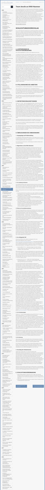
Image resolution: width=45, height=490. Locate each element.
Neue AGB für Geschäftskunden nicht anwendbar (7, 19)
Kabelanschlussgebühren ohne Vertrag (7, 472)
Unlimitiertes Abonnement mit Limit (7, 213)
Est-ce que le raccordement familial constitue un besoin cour (7, 389)
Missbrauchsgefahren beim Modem (6, 409)
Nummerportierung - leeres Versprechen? (6, 129)
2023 (21, 2)
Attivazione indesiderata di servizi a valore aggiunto (7, 305)
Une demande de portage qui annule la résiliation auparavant (7, 39)
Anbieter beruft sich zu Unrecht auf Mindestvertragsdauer (7, 77)
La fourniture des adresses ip (6, 427)
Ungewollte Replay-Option (6, 92)
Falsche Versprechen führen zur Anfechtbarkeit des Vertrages (7, 416)
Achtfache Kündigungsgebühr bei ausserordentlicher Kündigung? (7, 331)
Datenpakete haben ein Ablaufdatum (5, 121)
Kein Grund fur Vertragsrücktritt (7, 463)
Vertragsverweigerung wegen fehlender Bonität (6, 68)
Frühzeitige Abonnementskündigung (6, 12)
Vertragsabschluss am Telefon (7, 442)
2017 (2, 311)
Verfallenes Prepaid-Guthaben (7, 482)
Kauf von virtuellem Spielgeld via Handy (7, 465)
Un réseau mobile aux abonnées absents (7, 382)
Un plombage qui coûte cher (6, 447)
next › (43, 2)
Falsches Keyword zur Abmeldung (5, 343)
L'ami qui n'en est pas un (6, 429)
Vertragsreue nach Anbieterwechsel (5, 411)
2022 (2, 154)
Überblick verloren (5, 211)
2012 (2, 455)
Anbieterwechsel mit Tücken (6, 439)
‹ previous (40, 2)
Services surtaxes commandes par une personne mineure (7, 431)
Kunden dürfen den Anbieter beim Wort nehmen (6, 413)
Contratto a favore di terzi (6, 301)
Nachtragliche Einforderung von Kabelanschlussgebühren (7, 258)
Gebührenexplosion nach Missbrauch (6, 444)
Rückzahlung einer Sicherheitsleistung (5, 66)
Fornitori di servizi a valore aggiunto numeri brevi (6, 363)
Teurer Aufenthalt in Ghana (6, 207)
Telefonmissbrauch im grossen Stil (7, 478)
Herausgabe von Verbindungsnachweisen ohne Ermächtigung (7, 167)
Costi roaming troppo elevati (6, 303)
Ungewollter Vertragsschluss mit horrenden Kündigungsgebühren (7, 218)
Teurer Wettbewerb (5, 204)
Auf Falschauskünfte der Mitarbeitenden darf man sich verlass (6, 236)
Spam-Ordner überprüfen (6, 119)
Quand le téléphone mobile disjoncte (6, 449)
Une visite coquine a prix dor (6, 291)
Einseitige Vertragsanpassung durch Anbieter (7, 393)
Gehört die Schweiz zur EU (6, 234)
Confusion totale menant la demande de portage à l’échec (7, 165)
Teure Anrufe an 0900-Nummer (7, 131)
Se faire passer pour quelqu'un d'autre (7, 357)
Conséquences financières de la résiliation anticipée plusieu (7, 424)
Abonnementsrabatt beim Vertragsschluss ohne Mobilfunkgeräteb (6, 373)
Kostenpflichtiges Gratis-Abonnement (6, 84)
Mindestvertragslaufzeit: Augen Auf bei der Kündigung (7, 96)
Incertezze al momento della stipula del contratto (6, 36)
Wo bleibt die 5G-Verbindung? (6, 222)
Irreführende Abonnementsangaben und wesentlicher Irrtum (6, 189)
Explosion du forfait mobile (6, 426)
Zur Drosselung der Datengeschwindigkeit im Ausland (6, 157)
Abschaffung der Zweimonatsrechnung (5, 94)
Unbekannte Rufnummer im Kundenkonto (6, 192)
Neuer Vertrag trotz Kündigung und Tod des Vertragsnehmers (7, 398)
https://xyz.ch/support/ (23, 310)
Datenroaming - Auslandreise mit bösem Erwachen (7, 146)
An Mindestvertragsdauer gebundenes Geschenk (6, 23)
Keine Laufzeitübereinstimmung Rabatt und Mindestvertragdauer (7, 44)
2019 (2, 248)
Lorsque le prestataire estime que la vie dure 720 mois (6, 125)
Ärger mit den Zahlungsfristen (7, 459)
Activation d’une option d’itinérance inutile (5, 297)
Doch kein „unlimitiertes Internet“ (7, 159)
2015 (2, 364)
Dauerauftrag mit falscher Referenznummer (6, 185)
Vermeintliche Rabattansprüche (7, 474)
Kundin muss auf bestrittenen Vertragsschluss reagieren (6, 88)
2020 (2, 226)
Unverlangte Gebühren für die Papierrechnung (6, 288)
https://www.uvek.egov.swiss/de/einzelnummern (24, 241)
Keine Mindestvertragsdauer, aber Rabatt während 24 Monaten (6, 102)
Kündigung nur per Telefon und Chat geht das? (7, 274)
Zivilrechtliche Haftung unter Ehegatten (6, 481)
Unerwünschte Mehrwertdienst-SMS (7, 177)
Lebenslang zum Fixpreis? (6, 116)
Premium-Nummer (23, 24)
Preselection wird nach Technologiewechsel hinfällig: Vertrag (6, 279)
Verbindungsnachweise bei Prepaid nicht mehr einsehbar (6, 370)
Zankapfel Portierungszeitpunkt (7, 350)
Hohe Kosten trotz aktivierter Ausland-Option (6, 276)
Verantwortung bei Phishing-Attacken (6, 105)
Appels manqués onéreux (6, 295)
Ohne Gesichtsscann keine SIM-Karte (7, 228)
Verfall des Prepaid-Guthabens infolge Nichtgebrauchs (7, 194)
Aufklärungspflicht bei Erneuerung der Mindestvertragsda (5, 282)
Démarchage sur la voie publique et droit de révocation (7, 265)
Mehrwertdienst (18, 24)
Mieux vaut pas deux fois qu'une (7, 171)
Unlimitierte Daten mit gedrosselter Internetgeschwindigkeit (6, 136)
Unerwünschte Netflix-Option (6, 86)
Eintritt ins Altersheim (5, 215)
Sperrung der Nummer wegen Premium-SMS (7, 224)
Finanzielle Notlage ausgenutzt (7, 232)
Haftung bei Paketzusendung (6, 61)
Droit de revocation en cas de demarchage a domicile (6, 359)
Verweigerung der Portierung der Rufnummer (7, 251)
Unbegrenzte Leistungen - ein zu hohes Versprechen (7, 418)
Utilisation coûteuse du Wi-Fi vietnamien (6, 316)
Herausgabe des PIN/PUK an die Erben (7, 82)
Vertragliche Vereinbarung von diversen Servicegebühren (7, 14)
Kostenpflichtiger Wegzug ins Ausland (6, 338)
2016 (2, 319)
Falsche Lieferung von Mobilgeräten (5, 16)
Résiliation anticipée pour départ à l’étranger (7, 384)
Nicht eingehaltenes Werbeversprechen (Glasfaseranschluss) (5, 325)
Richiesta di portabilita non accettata (6, 310)
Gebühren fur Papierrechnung (6, 437)
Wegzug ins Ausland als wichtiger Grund (6, 32)
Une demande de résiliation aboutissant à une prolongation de (7, 246)
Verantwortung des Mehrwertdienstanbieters (6, 201)
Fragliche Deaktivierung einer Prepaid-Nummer (6, 28)
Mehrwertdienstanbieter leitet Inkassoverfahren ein (6, 284)
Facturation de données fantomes (6, 244)
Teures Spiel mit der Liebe (6, 256)
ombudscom (17, 2)
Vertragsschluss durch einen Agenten (6, 376)
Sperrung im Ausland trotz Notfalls (6, 199)
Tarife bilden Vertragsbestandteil (7, 290)
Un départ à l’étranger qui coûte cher (7, 300)
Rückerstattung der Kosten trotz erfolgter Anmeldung (7, 328)
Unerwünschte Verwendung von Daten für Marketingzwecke (7, 133)
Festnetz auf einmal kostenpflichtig (5, 153)
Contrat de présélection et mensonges (6, 454)
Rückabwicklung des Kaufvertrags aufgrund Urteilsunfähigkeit (5, 55)
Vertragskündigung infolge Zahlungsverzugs (6, 34)
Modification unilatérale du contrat (6, 127)
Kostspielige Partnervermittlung (7, 175)
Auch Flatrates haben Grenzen (7, 468)
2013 (2, 436)
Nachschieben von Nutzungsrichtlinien (5, 241)
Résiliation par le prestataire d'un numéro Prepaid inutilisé (7, 26)
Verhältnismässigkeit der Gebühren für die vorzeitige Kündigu (6, 348)
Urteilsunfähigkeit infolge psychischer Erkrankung (6, 196)
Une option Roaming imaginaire (7, 52)
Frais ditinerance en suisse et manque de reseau (6, 354)
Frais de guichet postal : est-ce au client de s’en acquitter (7, 294)
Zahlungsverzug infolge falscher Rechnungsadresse (7, 90)
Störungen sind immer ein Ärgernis (6, 221)
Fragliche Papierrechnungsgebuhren (6, 367)
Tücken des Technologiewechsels (5, 141)
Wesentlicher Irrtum (5, 216)
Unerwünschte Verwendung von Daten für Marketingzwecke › (38, 386)
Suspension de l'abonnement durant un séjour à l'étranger (6, 452)
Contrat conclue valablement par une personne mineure (7, 422)
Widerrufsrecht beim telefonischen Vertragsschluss (7, 49)
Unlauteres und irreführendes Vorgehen (6, 162)
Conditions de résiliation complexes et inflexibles (6, 173)
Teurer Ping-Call (4, 286)
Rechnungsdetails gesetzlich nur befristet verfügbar (7, 63)
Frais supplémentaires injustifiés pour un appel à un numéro (7, 352)
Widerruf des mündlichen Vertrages (6, 403)
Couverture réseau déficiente (6, 440)
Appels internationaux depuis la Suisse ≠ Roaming (7, 60)
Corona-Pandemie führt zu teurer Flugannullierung (7, 239)
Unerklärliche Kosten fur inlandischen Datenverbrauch (6, 323)
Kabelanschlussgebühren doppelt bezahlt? (6, 181)
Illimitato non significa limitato (7, 160)
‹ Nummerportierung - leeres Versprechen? (20, 386)
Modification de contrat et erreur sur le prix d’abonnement (7, 267)
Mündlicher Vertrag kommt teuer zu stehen (7, 476)
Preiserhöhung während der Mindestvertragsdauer (6, 75)
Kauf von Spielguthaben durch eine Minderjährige (7, 334)
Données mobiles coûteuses (6, 117)
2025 (2, 10)
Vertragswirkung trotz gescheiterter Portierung (6, 143)
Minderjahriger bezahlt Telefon (7, 405)
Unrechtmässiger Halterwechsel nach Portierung (7, 57)
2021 (2, 186)
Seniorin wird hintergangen (6, 98)
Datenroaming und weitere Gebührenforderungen (6, 461)
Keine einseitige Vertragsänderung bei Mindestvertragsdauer (5, 41)
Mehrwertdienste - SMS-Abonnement (6, 340)
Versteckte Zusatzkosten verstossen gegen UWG (6, 139)
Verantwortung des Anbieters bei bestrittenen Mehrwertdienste (7, 107)
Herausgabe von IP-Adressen (6, 368)
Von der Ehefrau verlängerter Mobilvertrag (6, 209)
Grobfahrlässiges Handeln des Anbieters (7, 80)
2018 (2, 269)
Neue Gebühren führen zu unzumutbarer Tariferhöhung (6, 261)
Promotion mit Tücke (5, 179)
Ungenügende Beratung (6, 394)
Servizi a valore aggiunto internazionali (6, 307)
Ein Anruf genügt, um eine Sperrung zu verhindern (6, 148)
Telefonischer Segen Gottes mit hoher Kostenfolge (7, 271)
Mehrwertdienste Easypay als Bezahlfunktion (6, 336)
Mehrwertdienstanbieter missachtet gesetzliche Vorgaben (6, 71)
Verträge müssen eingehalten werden (6, 458)
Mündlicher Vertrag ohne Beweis (7, 401)
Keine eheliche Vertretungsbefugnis (5, 263)
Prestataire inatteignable (6, 30)
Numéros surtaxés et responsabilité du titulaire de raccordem (6, 434)
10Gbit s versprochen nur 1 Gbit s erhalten (7, 231)
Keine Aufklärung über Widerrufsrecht (5, 46)
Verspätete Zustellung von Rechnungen (6, 314)
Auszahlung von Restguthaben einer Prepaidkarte (7, 21)
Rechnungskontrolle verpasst (6, 467)
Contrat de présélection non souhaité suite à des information (7, 387)
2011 (2, 470)
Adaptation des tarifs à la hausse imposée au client (7, 380)
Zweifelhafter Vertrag (5, 400)
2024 (2, 73)
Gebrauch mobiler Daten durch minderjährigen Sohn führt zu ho (7, 345)
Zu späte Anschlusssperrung (6, 396)
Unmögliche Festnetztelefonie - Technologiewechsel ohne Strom (7, 253)
